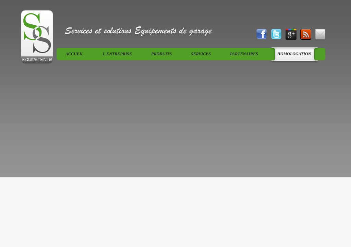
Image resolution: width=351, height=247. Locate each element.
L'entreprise (117, 53)
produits (161, 53)
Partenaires (244, 53)
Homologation (294, 53)
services (201, 53)
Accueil (74, 53)
